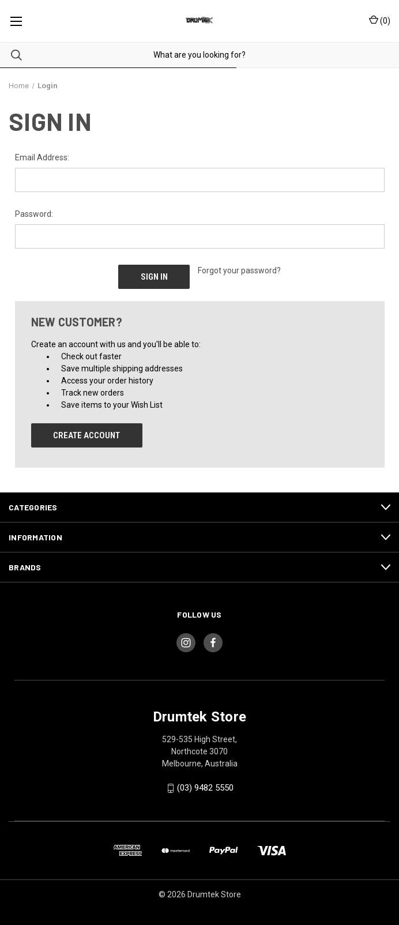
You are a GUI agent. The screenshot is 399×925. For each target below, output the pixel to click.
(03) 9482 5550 (205, 788)
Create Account (86, 435)
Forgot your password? (239, 270)
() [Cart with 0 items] (379, 20)
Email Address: (42, 157)
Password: (34, 214)
